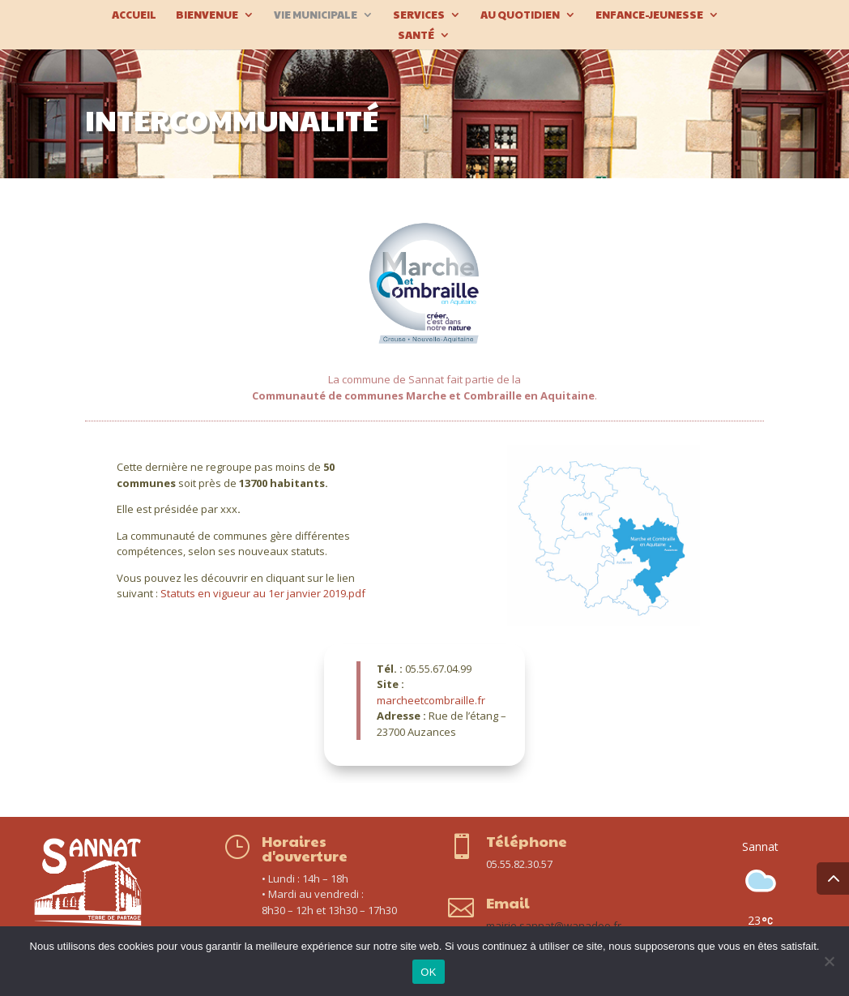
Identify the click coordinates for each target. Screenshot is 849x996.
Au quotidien (520, 15)
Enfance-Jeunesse (649, 15)
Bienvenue (207, 15)
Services (419, 15)
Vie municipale (315, 15)
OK (428, 972)
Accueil (134, 15)
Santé (416, 35)
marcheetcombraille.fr (431, 700)
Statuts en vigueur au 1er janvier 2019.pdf (262, 593)
